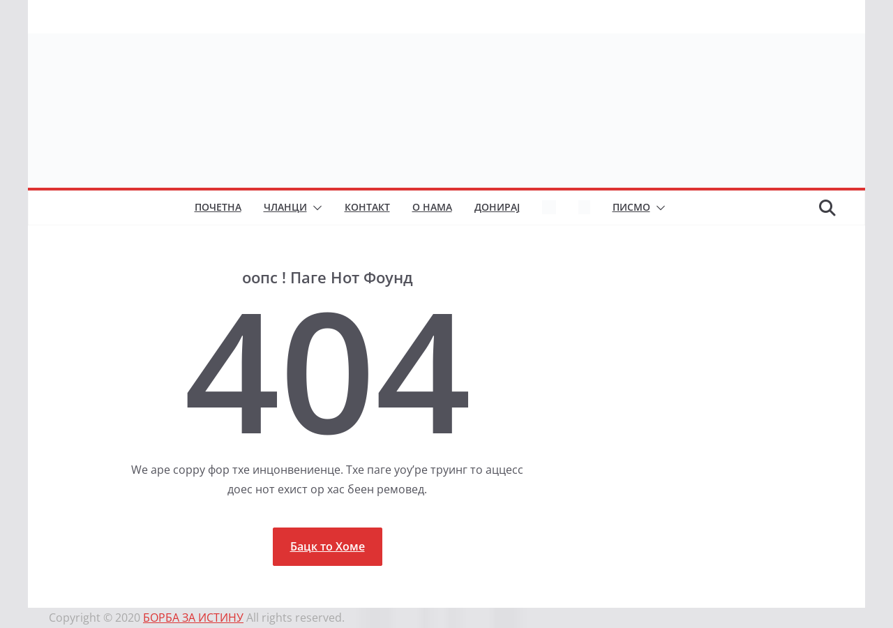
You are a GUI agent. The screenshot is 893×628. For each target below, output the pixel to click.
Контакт (367, 207)
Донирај (497, 207)
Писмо (631, 207)
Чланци (285, 207)
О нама (432, 207)
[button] (314, 207)
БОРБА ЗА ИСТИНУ (193, 617)
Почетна (218, 207)
